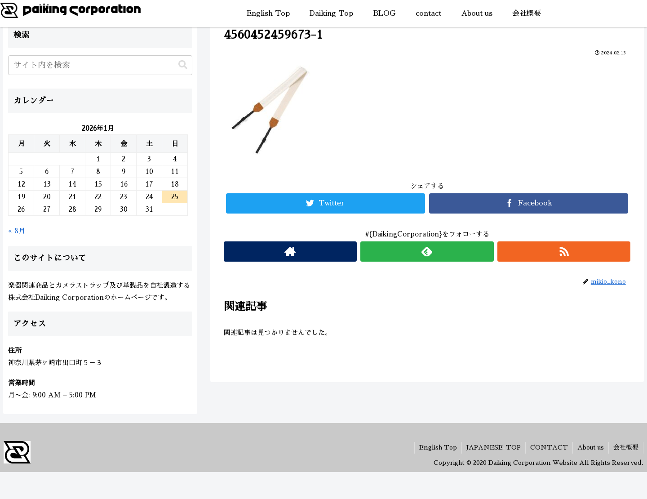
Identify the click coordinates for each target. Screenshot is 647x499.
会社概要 (625, 447)
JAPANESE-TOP (493, 447)
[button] (183, 65)
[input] (100, 65)
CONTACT (549, 447)
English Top (438, 447)
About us (590, 447)
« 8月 (16, 230)
